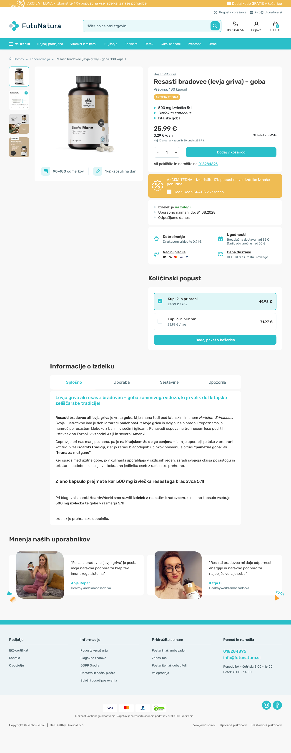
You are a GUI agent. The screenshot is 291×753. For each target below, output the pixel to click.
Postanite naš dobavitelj (169, 665)
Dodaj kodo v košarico (257, 3)
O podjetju (16, 665)
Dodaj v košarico (231, 152)
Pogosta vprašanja (230, 12)
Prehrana (194, 44)
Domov (16, 59)
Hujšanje (110, 44)
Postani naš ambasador (169, 650)
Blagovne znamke (93, 658)
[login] (256, 26)
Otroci (213, 44)
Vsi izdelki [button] (19, 44)
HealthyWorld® (165, 74)
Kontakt (14, 658)
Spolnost (131, 44)
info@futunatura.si (266, 12)
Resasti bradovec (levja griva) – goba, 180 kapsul (91, 59)
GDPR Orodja (89, 665)
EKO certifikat (18, 650)
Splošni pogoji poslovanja (98, 680)
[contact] (235, 26)
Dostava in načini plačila (97, 673)
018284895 (208, 164)
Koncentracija (40, 59)
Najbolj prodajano (50, 44)
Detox (149, 44)
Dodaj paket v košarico (215, 340)
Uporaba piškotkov (233, 725)
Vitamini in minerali (83, 44)
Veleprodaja (160, 673)
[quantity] (167, 152)
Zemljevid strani (203, 725)
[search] (152, 26)
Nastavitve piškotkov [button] (266, 725)
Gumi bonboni (171, 44)
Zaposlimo (159, 658)
